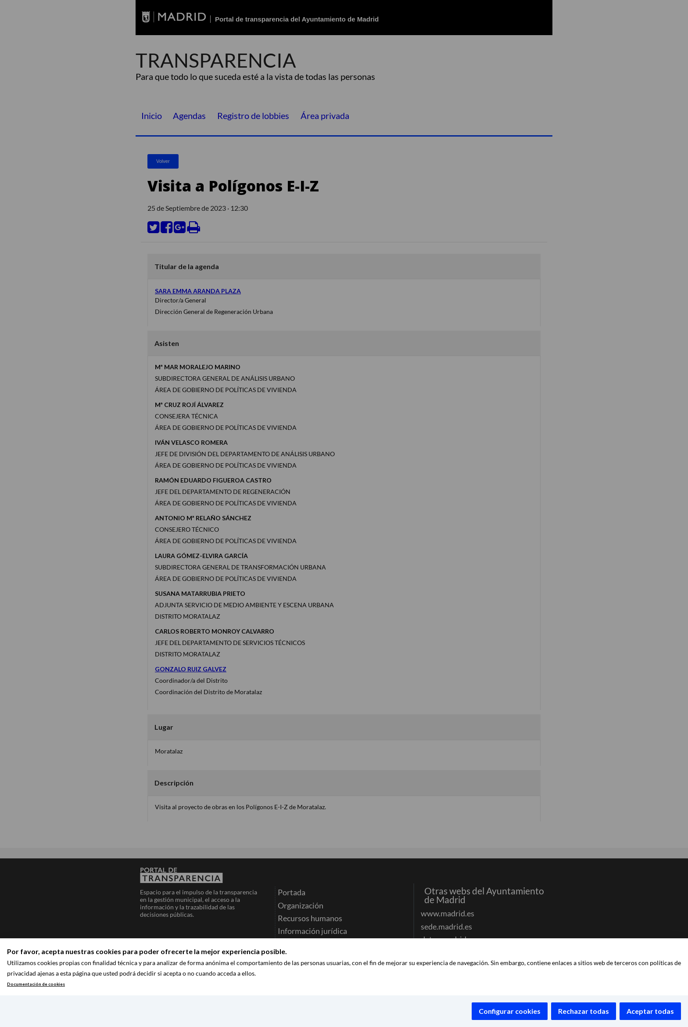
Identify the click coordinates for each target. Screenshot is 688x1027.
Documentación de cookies (36, 984)
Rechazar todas (583, 1011)
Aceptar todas (650, 1011)
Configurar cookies (510, 1011)
